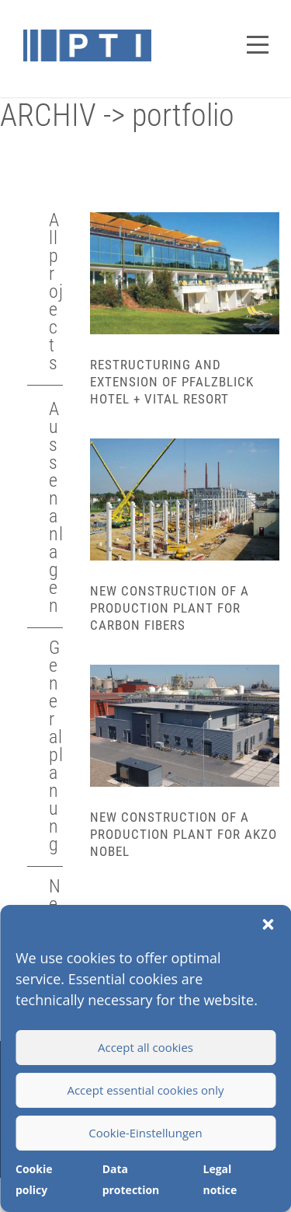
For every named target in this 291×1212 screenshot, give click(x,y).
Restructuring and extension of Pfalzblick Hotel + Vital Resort (172, 382)
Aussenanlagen (56, 507)
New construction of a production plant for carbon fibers (169, 608)
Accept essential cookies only (145, 1090)
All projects (56, 291)
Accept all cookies (145, 1047)
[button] (267, 924)
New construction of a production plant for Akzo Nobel (183, 834)
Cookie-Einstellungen (145, 1132)
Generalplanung (56, 746)
